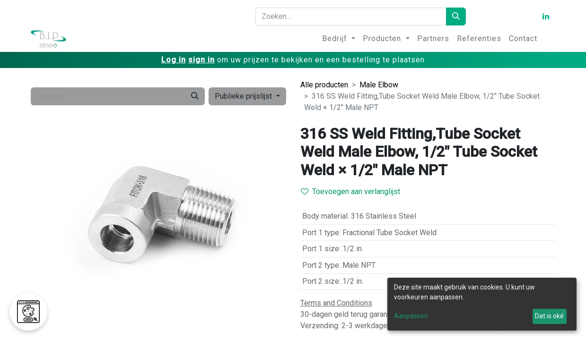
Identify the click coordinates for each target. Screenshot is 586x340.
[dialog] (482, 304)
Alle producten (324, 84)
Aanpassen (411, 316)
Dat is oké (549, 316)
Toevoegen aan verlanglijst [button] (350, 191)
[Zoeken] (456, 17)
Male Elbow (378, 84)
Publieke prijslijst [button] (244, 96)
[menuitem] (338, 38)
